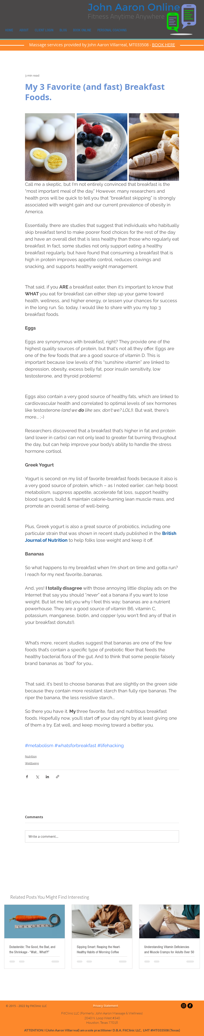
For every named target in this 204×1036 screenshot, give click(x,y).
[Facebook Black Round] (190, 1005)
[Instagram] (183, 1005)
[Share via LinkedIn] (47, 777)
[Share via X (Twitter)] (37, 777)
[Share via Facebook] (27, 777)
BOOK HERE (163, 44)
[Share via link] (58, 777)
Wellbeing (32, 763)
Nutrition (31, 756)
